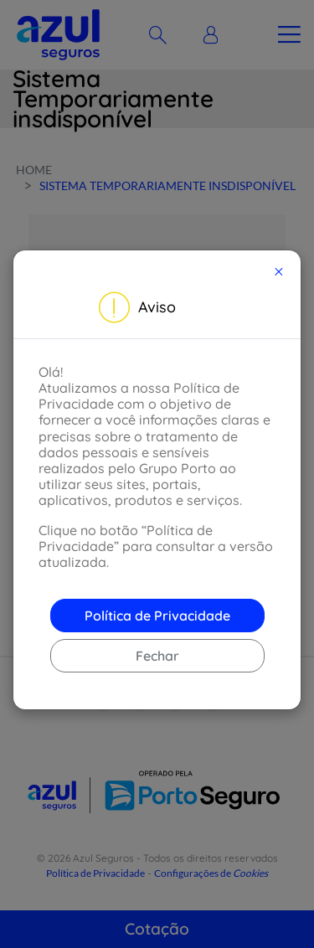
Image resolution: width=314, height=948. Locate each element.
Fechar (157, 655)
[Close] (279, 271)
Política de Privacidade (157, 615)
